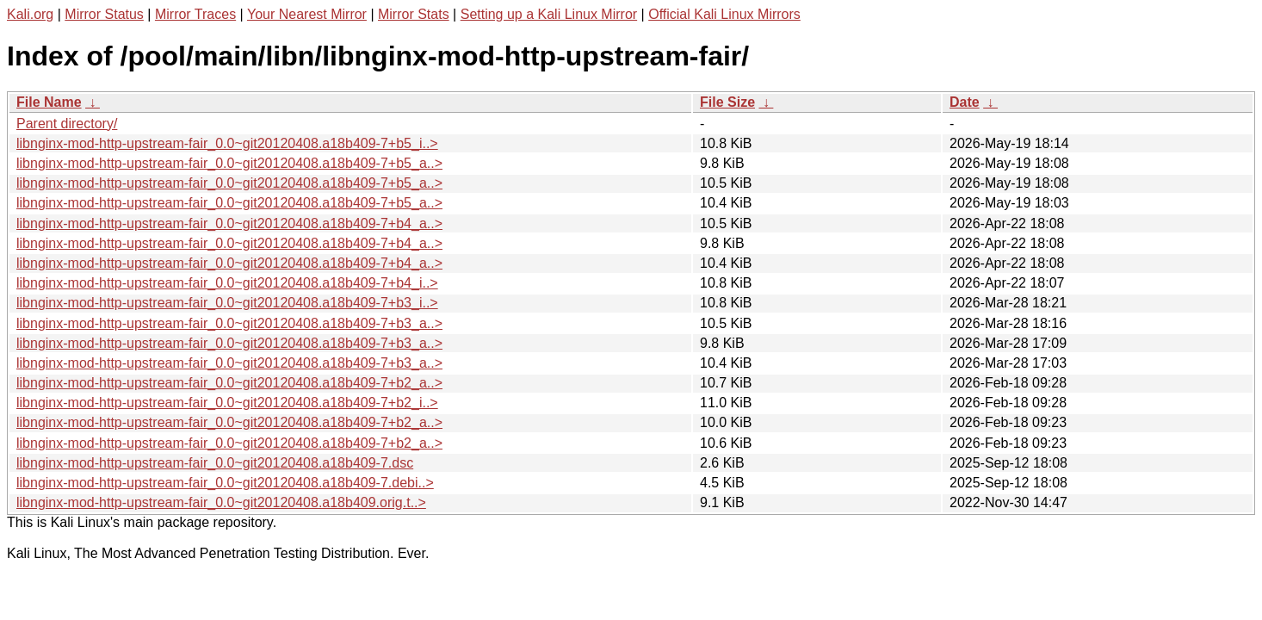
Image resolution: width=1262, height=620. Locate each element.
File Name (49, 102)
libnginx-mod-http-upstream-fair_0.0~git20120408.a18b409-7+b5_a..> (229, 163)
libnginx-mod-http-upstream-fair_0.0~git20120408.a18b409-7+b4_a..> (229, 223)
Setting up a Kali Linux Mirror (549, 14)
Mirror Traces (195, 14)
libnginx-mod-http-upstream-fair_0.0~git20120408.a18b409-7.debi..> (225, 482)
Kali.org (30, 14)
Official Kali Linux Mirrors (724, 14)
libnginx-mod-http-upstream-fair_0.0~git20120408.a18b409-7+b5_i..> (227, 143)
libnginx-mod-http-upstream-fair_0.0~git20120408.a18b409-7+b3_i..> (227, 302)
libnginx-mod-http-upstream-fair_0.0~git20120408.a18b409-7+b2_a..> (229, 382)
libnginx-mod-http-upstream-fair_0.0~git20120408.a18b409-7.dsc (214, 463)
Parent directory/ (66, 123)
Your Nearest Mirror (307, 14)
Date (965, 102)
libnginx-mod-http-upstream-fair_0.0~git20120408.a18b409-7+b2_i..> (227, 402)
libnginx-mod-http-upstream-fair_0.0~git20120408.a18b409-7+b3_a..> (229, 323)
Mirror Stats (413, 14)
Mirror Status (104, 14)
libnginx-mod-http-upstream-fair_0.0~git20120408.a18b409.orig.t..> (221, 502)
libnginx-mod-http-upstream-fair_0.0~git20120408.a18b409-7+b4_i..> (227, 283)
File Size (727, 102)
